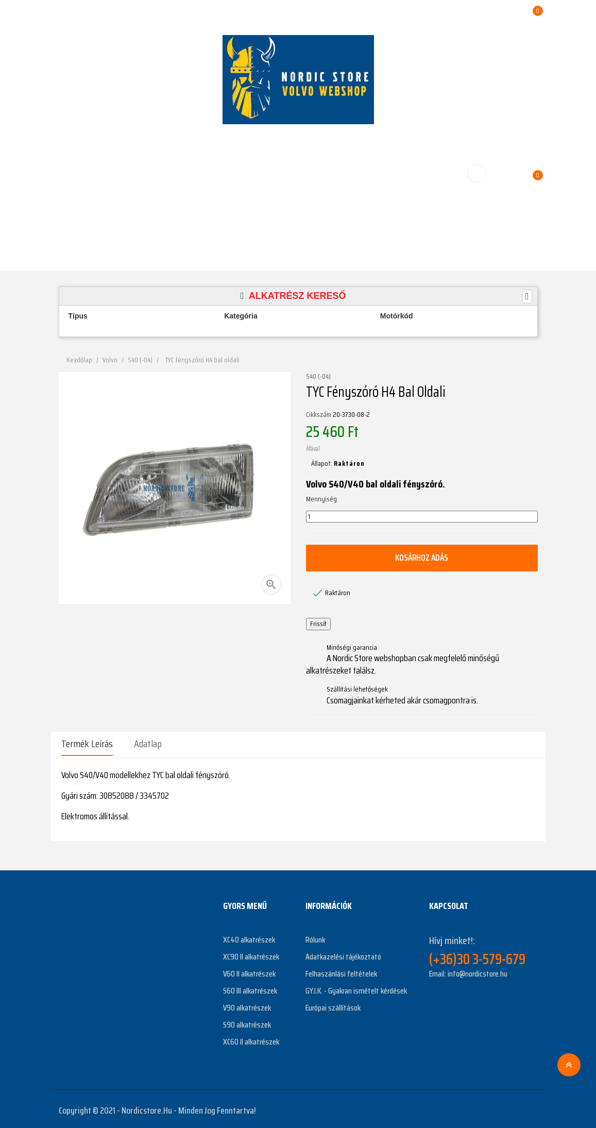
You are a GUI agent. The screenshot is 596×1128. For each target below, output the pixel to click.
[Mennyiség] (422, 517)
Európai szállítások (333, 1004)
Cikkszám (318, 414)
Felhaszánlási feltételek (341, 970)
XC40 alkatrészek (249, 936)
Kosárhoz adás (422, 557)
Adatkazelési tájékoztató (343, 953)
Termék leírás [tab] (87, 743)
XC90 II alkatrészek (251, 953)
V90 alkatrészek (247, 1004)
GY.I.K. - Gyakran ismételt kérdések (356, 987)
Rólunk (315, 936)
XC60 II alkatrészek (251, 1038)
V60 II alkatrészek (249, 970)
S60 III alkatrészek (250, 987)
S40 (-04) (318, 376)
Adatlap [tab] (148, 743)
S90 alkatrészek (247, 1021)
